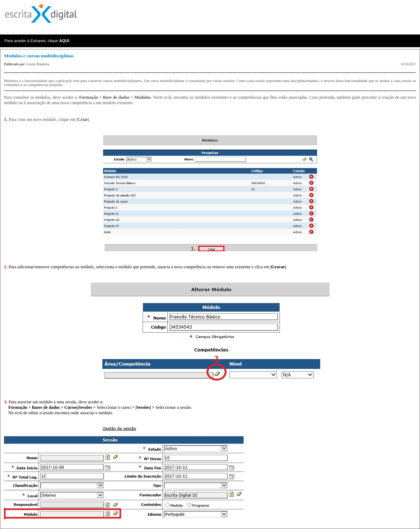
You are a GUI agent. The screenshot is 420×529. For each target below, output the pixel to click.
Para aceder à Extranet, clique (31, 40)
